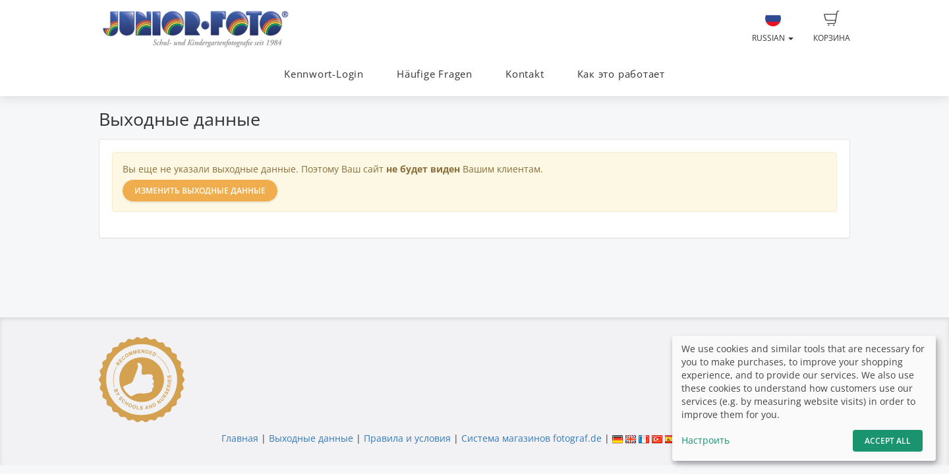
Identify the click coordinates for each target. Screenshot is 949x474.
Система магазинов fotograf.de (531, 438)
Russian (772, 27)
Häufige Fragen (435, 74)
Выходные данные (311, 438)
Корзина (831, 27)
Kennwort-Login (324, 74)
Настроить (705, 440)
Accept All (888, 440)
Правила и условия (407, 438)
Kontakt (524, 74)
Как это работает (621, 74)
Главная (239, 438)
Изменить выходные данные (200, 190)
